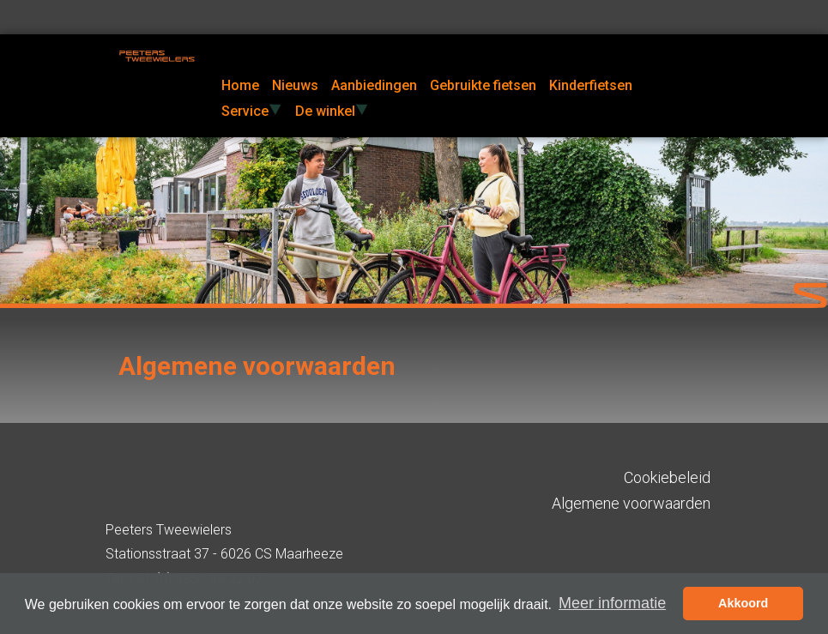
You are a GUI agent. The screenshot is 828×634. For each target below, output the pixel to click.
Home (240, 85)
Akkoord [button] (743, 603)
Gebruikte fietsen (483, 85)
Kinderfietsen (590, 85)
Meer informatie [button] (612, 603)
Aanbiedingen (374, 85)
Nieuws (295, 85)
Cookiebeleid (667, 477)
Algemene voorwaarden (631, 503)
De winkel (332, 111)
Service (251, 111)
